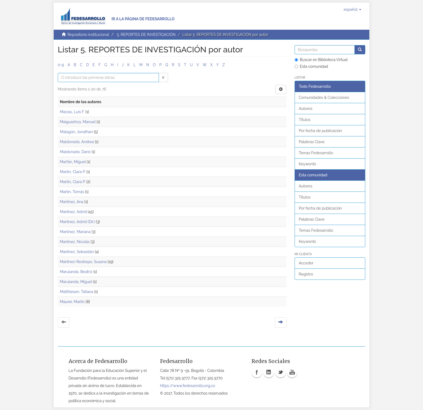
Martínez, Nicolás (75, 242)
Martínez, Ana (71, 202)
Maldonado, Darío (75, 152)
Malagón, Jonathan (76, 132)
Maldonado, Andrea (77, 142)
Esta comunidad (311, 66)
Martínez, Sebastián (77, 252)
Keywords (307, 164)
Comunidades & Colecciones (324, 97)
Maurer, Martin (72, 302)
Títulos (305, 119)
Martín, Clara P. (73, 182)
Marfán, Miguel (73, 162)
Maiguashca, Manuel (77, 122)
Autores (305, 108)
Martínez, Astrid (73, 212)
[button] (352, 9)
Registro (306, 274)
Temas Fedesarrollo (316, 153)
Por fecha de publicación (320, 131)
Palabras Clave (312, 142)
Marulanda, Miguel (76, 282)
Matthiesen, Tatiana (76, 292)
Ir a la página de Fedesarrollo (143, 19)
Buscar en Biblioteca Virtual (321, 60)
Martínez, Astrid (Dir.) (77, 222)
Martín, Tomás (72, 192)
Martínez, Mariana (75, 232)
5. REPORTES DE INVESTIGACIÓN (146, 34)
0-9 (61, 65)
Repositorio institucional (88, 34)
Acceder (306, 263)
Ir (163, 77)
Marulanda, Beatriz (76, 272)
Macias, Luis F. (72, 112)
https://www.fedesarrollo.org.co (187, 386)
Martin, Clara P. (73, 172)
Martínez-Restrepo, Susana (83, 262)
